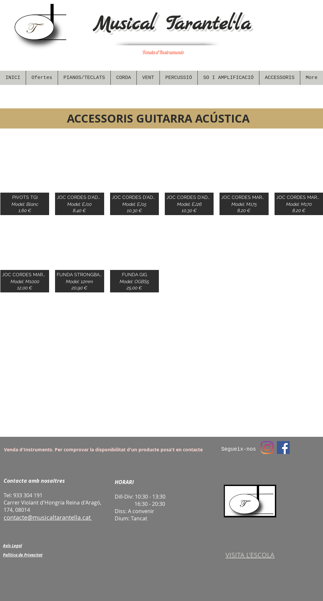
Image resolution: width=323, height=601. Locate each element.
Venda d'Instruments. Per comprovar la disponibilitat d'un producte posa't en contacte (103, 449)
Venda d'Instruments (162, 52)
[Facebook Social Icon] (283, 447)
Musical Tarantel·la (171, 24)
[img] (24, 179)
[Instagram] (267, 447)
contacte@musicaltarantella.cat (47, 517)
